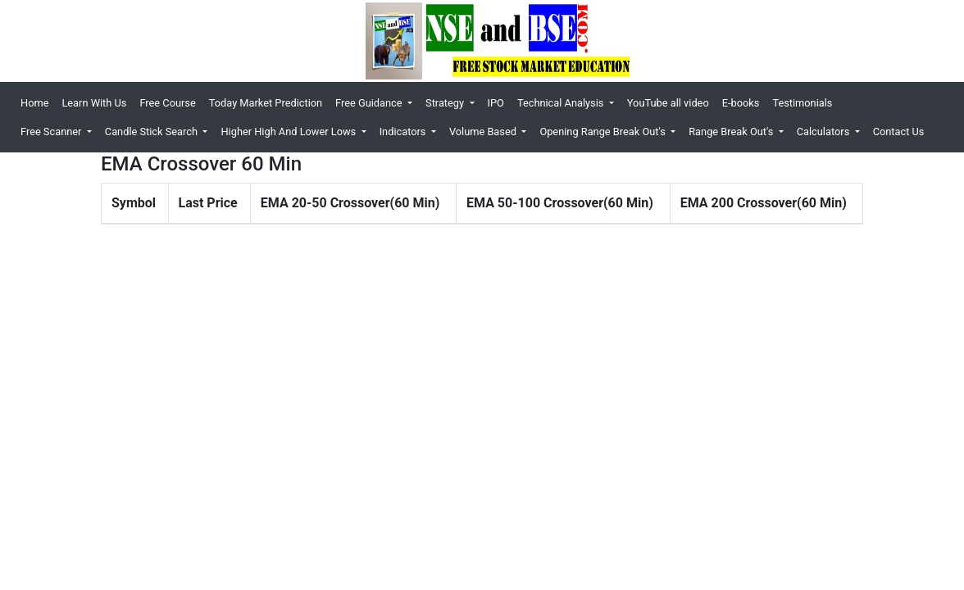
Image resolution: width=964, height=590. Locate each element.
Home (37, 102)
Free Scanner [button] (52, 131)
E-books (741, 103)
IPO (496, 103)
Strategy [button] (445, 103)
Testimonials (802, 103)
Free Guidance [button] (370, 103)
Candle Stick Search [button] (152, 131)
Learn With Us (93, 103)
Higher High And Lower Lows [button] (289, 131)
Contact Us (899, 131)
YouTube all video (668, 103)
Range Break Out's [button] (732, 131)
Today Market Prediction (265, 103)
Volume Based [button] (484, 131)
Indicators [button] (404, 131)
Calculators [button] (825, 131)
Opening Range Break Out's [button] (603, 131)
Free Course (167, 103)
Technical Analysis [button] (562, 103)
